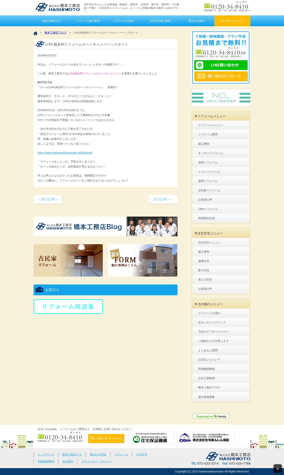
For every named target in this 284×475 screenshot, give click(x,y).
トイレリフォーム (209, 171)
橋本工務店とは (52, 20)
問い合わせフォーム (232, 20)
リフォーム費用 (208, 134)
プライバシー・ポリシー (96, 461)
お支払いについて (209, 359)
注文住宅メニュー (209, 242)
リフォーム (121, 454)
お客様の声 (205, 199)
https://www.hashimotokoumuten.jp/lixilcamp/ (64, 152)
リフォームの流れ (124, 20)
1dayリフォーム (208, 208)
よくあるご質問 (208, 350)
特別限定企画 (206, 218)
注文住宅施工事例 (160, 20)
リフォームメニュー (210, 125)
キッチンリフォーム (210, 153)
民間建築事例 (206, 368)
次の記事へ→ (163, 199)
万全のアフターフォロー (213, 331)
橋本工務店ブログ (56, 32)
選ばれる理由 (196, 20)
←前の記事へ (48, 199)
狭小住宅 (203, 270)
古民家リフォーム (209, 190)
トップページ (46, 454)
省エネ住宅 (205, 279)
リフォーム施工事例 (87, 20)
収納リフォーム (208, 180)
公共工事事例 (206, 378)
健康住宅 (203, 261)
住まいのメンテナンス (212, 322)
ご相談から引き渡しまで (213, 340)
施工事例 (203, 143)
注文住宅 (141, 454)
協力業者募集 (206, 396)
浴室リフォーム (208, 162)
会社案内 (67, 461)
